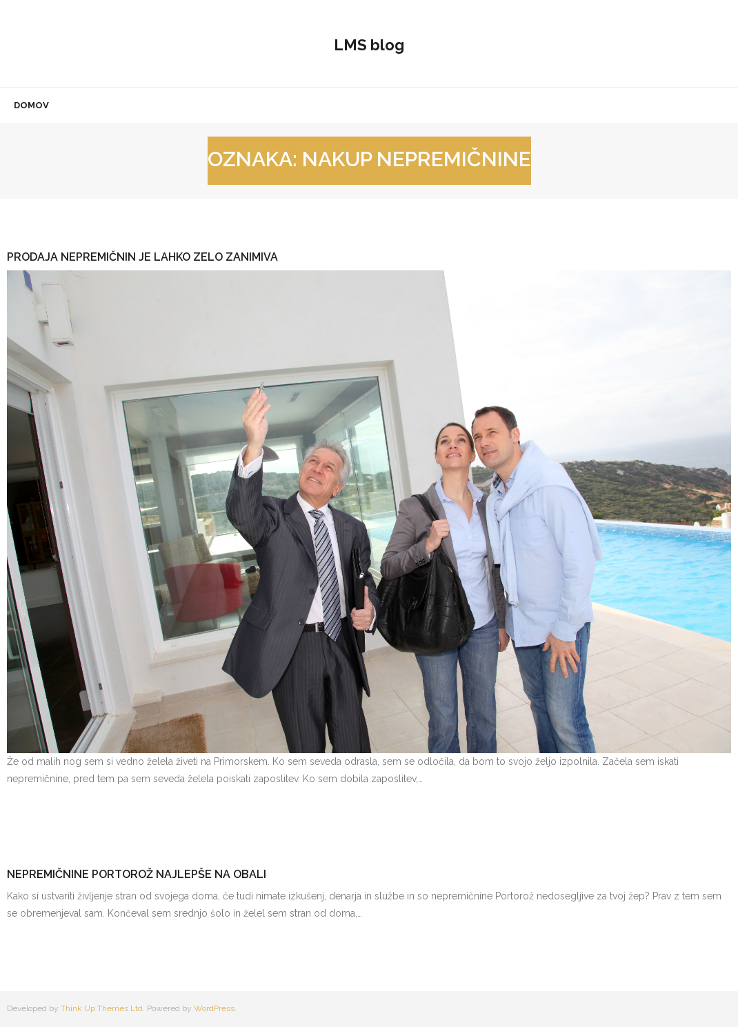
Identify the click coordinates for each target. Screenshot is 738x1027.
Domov (31, 105)
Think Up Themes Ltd (102, 1008)
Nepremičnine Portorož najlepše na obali (136, 874)
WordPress (214, 1008)
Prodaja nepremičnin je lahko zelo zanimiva (142, 256)
